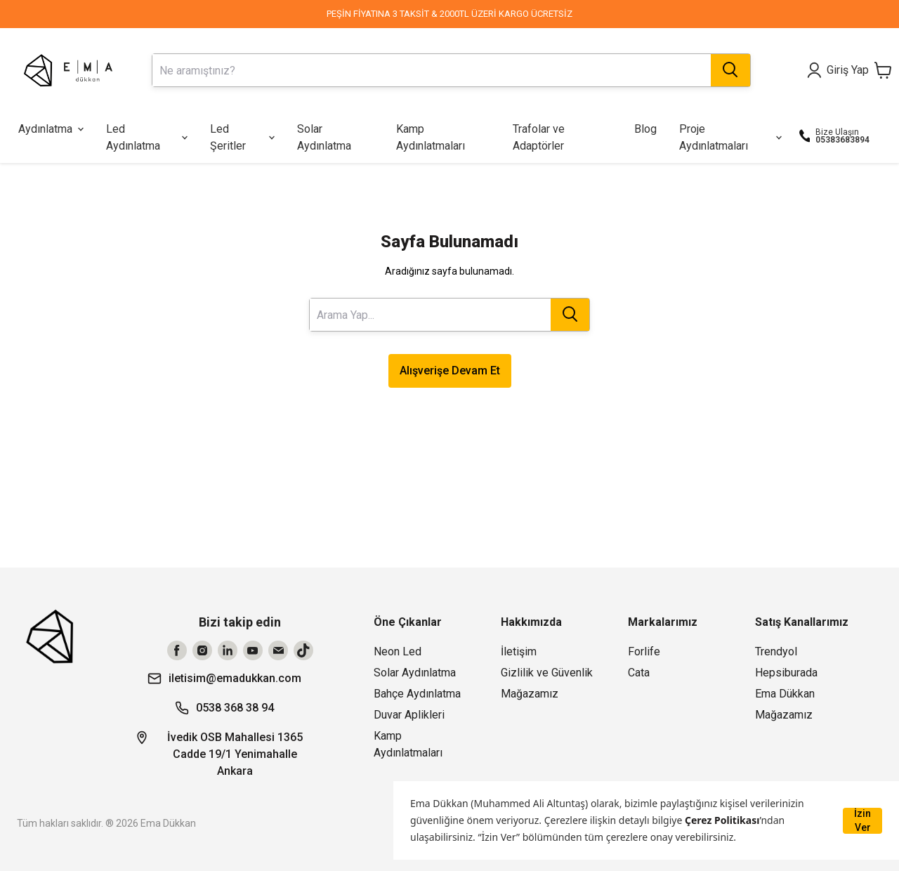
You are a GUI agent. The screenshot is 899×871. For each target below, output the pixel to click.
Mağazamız (529, 693)
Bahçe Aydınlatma (417, 693)
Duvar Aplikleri (409, 714)
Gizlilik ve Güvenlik (547, 672)
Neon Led (397, 651)
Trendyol (776, 651)
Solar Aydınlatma (415, 672)
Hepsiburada (786, 672)
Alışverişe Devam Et (450, 370)
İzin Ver (862, 820)
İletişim (519, 651)
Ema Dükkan (785, 693)
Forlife (644, 651)
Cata (639, 672)
